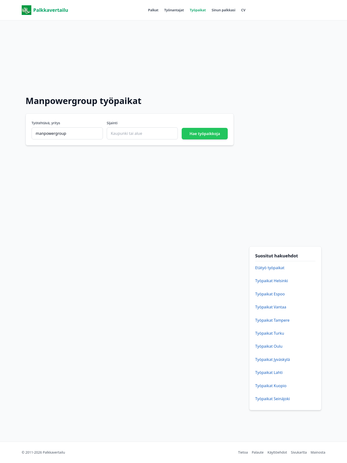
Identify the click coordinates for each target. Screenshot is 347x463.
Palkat (153, 10)
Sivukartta (299, 452)
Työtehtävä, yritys (46, 123)
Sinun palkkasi (223, 10)
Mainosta (318, 452)
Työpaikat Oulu (268, 346)
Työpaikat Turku (269, 333)
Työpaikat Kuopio (271, 385)
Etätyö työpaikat (269, 267)
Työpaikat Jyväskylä (272, 359)
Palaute (258, 452)
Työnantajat (174, 10)
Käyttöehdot (277, 452)
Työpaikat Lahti (269, 372)
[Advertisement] (173, 54)
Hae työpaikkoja (204, 133)
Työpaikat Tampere (272, 320)
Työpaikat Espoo (270, 294)
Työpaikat (198, 10)
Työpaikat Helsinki (271, 280)
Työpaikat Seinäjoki (272, 398)
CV (243, 10)
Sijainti (112, 123)
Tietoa (243, 452)
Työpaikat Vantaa (270, 307)
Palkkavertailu (45, 10)
